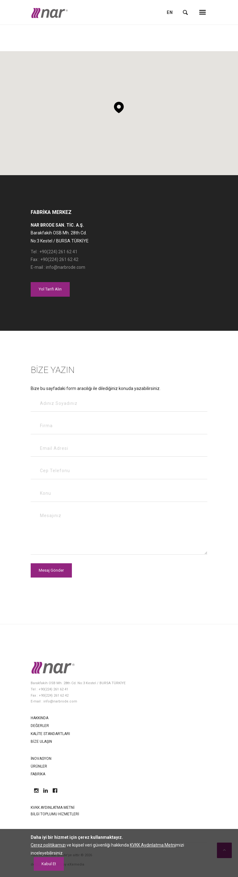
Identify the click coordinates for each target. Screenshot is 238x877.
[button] (119, 105)
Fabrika (38, 774)
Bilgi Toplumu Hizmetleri (55, 814)
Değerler (40, 726)
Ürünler (39, 766)
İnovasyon (41, 758)
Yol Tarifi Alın (50, 289)
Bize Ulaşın (41, 741)
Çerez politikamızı (48, 873)
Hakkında (39, 718)
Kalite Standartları (50, 734)
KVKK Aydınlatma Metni (52, 807)
